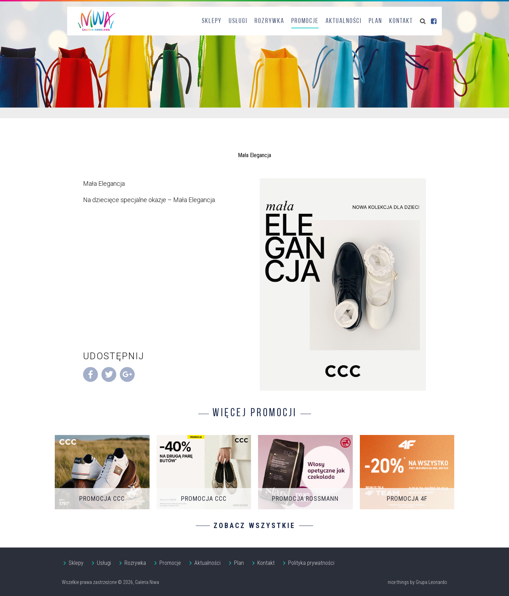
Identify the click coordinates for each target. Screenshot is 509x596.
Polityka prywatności (311, 563)
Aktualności (344, 21)
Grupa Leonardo (431, 582)
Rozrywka (269, 21)
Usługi (238, 21)
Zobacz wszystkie (254, 525)
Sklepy (212, 21)
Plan (375, 21)
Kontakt (401, 21)
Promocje (304, 21)
